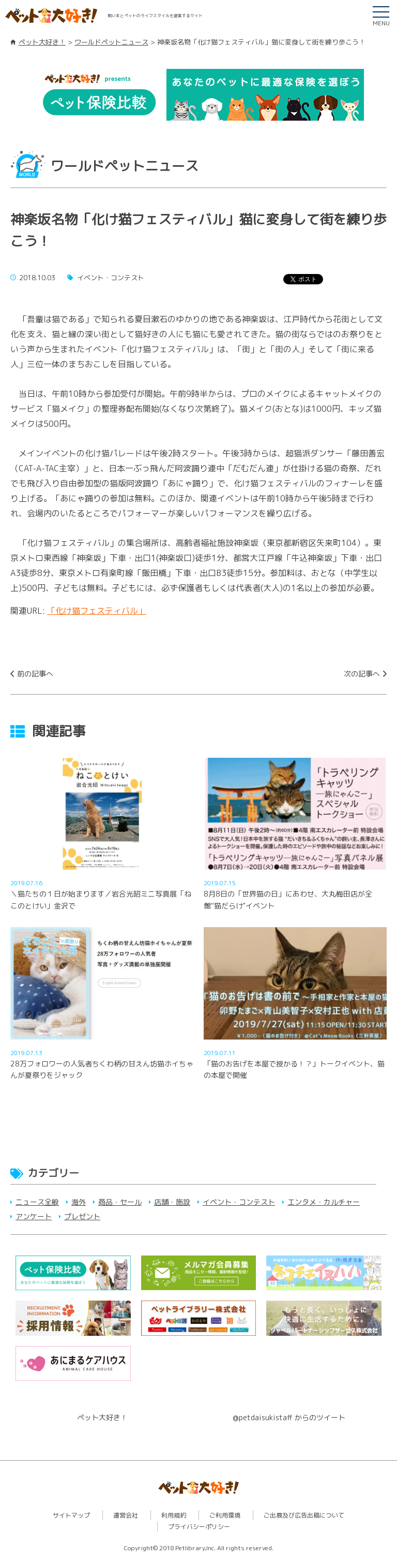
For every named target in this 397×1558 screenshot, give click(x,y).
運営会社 (125, 1515)
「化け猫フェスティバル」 (96, 610)
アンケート (34, 1216)
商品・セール (120, 1202)
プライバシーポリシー (199, 1526)
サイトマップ (71, 1515)
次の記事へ (362, 674)
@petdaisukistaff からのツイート (289, 1417)
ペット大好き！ (42, 42)
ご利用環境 (224, 1515)
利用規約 (173, 1515)
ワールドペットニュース (111, 42)
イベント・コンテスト (239, 1202)
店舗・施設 (172, 1202)
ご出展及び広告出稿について (304, 1515)
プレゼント (82, 1216)
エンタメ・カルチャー (323, 1202)
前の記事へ (35, 674)
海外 (78, 1202)
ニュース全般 (37, 1202)
